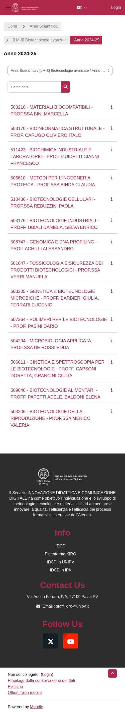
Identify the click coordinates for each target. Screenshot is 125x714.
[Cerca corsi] (34, 87)
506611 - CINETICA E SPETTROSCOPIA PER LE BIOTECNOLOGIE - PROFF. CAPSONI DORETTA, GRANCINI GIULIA (57, 369)
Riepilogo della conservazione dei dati (41, 680)
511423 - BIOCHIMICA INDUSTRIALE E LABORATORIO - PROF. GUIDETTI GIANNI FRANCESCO (55, 156)
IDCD (60, 546)
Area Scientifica (43, 26)
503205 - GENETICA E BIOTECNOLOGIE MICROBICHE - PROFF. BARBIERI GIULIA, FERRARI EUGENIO (55, 298)
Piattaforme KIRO (60, 554)
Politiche (15, 686)
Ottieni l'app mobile (25, 692)
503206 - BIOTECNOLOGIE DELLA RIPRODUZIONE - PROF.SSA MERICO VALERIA (50, 418)
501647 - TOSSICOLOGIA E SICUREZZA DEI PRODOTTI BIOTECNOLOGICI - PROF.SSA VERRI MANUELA (57, 270)
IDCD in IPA (60, 570)
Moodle (36, 707)
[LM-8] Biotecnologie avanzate (40, 40)
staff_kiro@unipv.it (72, 606)
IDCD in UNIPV (60, 562)
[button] (81, 7)
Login (116, 7)
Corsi (12, 26)
